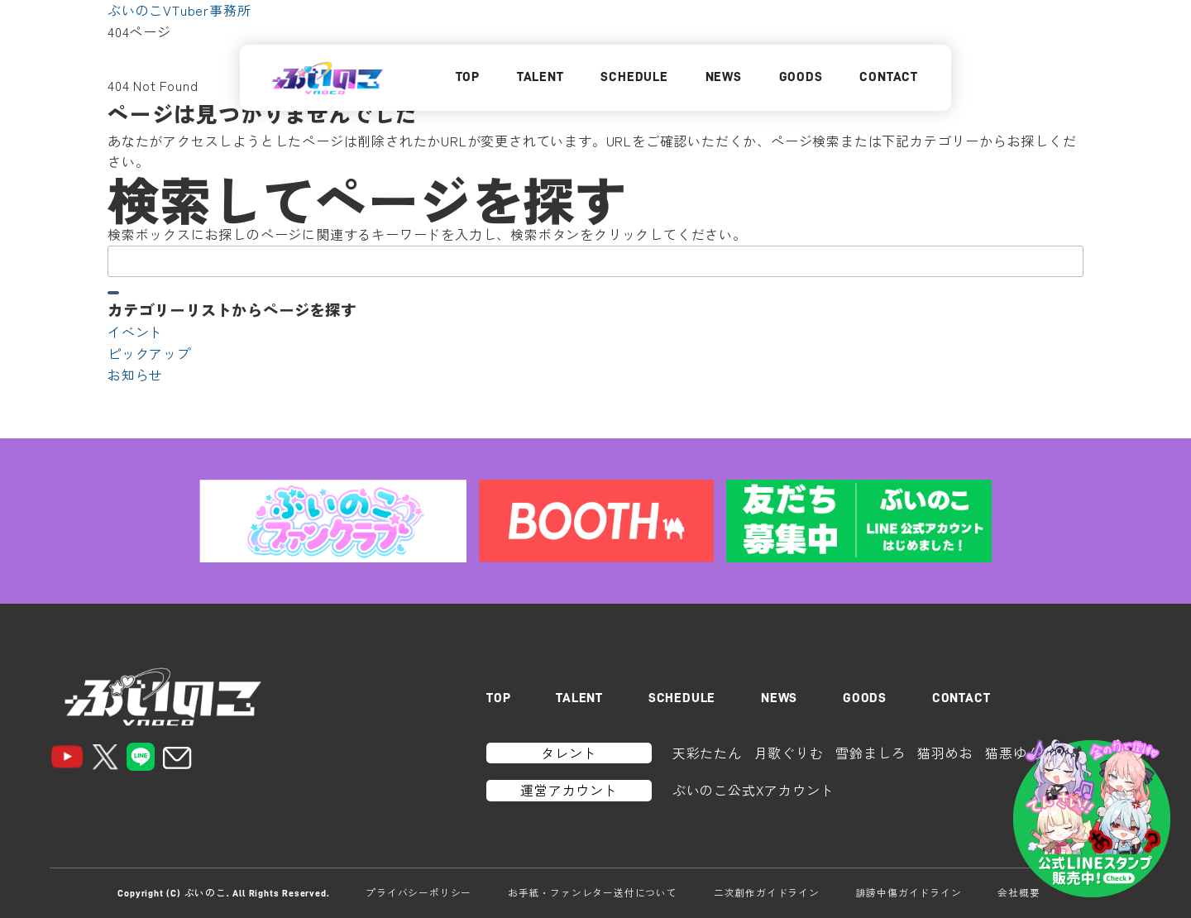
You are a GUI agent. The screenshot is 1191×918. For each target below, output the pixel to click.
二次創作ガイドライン (767, 892)
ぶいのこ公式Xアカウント (753, 790)
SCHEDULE (633, 77)
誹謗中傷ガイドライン (909, 892)
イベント (135, 332)
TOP (468, 77)
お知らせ (135, 375)
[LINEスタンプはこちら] (1091, 818)
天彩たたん (707, 753)
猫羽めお (945, 753)
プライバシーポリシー (418, 892)
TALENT (540, 77)
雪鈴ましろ (870, 753)
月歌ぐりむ (789, 753)
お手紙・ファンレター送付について (592, 892)
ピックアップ (149, 353)
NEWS (724, 77)
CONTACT (888, 77)
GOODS (801, 77)
